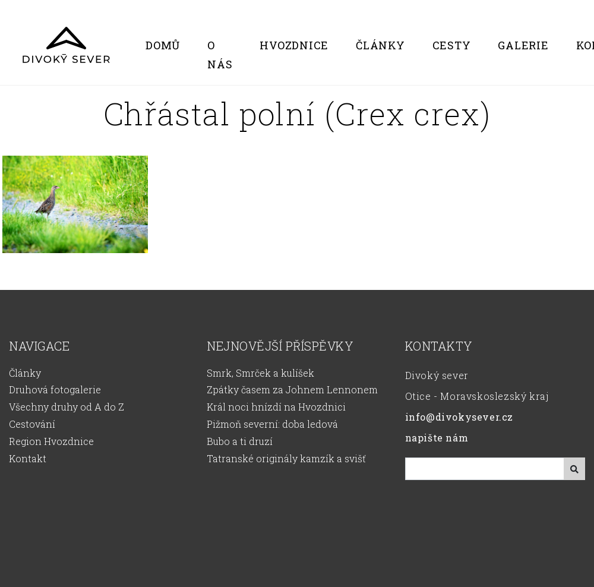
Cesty (451, 45)
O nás (219, 54)
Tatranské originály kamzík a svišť (286, 458)
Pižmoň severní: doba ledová (272, 424)
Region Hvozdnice (51, 441)
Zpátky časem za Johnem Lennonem (292, 389)
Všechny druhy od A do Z (66, 406)
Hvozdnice (294, 45)
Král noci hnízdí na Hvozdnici (276, 406)
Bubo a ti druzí (240, 441)
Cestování (32, 424)
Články (380, 45)
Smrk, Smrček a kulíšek (260, 373)
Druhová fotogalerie (55, 389)
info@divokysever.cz (459, 417)
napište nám (437, 437)
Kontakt (27, 458)
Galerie (523, 45)
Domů (163, 45)
